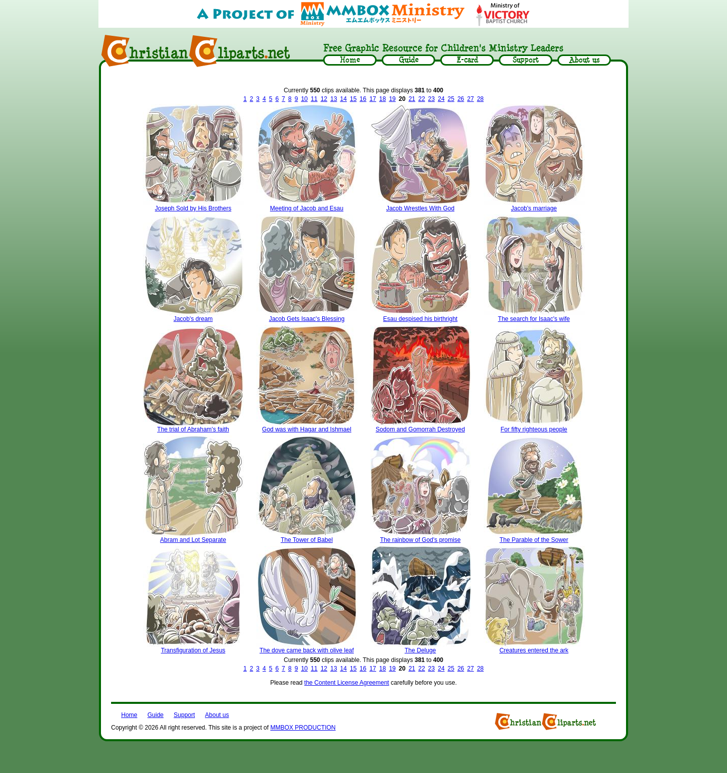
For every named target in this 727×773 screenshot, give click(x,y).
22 (421, 98)
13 (333, 98)
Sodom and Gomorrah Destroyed (420, 429)
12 (324, 98)
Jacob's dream (193, 318)
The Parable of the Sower (533, 539)
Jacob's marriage (534, 208)
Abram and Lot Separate (193, 539)
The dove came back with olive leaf (306, 650)
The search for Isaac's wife (533, 318)
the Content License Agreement (346, 682)
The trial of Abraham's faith (193, 429)
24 (441, 98)
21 (411, 98)
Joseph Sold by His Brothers (193, 208)
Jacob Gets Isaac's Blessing (307, 318)
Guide (155, 715)
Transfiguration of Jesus (193, 650)
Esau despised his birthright (420, 318)
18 (382, 98)
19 (392, 98)
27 (470, 98)
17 (373, 98)
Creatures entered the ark (533, 650)
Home (129, 715)
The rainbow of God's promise (420, 539)
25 (451, 98)
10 (304, 98)
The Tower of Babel (307, 539)
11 (314, 98)
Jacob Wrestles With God (420, 208)
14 (343, 98)
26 (460, 98)
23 (431, 98)
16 (362, 98)
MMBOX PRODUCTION (302, 727)
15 (353, 98)
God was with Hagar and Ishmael (306, 429)
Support (184, 715)
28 (480, 98)
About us (217, 715)
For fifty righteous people (533, 429)
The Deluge (420, 650)
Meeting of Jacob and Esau (306, 208)
